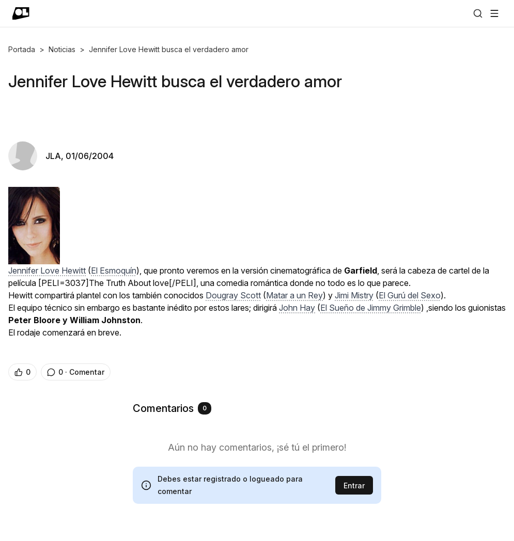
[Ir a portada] (20, 13)
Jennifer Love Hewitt (47, 270)
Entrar (354, 485)
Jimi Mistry (354, 295)
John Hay (297, 308)
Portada (21, 49)
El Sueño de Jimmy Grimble (370, 308)
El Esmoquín (113, 270)
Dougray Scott (233, 295)
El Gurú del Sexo (410, 295)
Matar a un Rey (294, 295)
